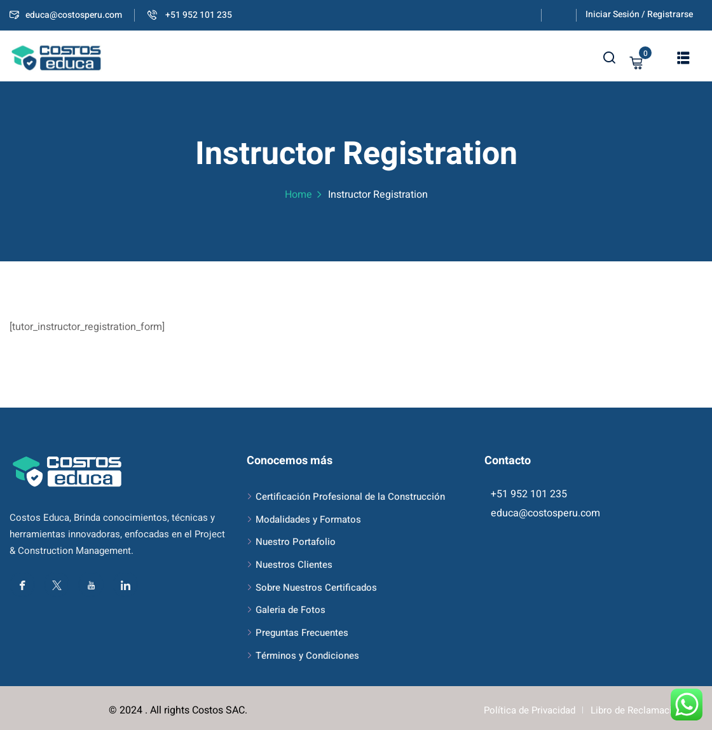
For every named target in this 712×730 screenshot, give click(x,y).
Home (298, 194)
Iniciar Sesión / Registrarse (639, 14)
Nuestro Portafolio (296, 542)
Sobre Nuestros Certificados (316, 588)
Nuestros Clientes (294, 565)
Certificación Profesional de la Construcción (350, 497)
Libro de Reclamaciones (642, 710)
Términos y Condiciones (307, 656)
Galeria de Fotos (290, 610)
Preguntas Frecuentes (302, 633)
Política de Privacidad (529, 710)
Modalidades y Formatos (308, 520)
